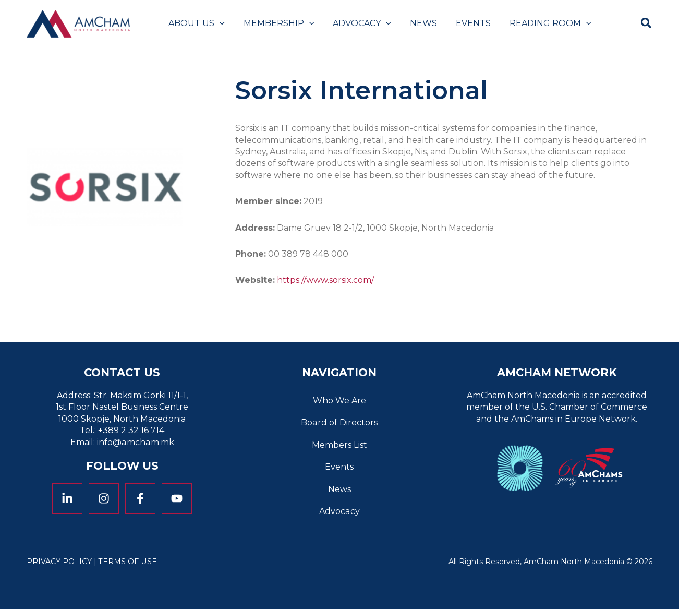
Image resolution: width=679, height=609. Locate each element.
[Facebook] (140, 498)
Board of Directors (339, 422)
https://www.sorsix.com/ (325, 280)
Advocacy (339, 511)
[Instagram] (104, 498)
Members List (339, 445)
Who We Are (339, 400)
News (339, 489)
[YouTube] (177, 498)
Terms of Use (127, 561)
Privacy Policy (59, 561)
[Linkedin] (67, 498)
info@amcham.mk (136, 442)
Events (339, 467)
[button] (218, 23)
